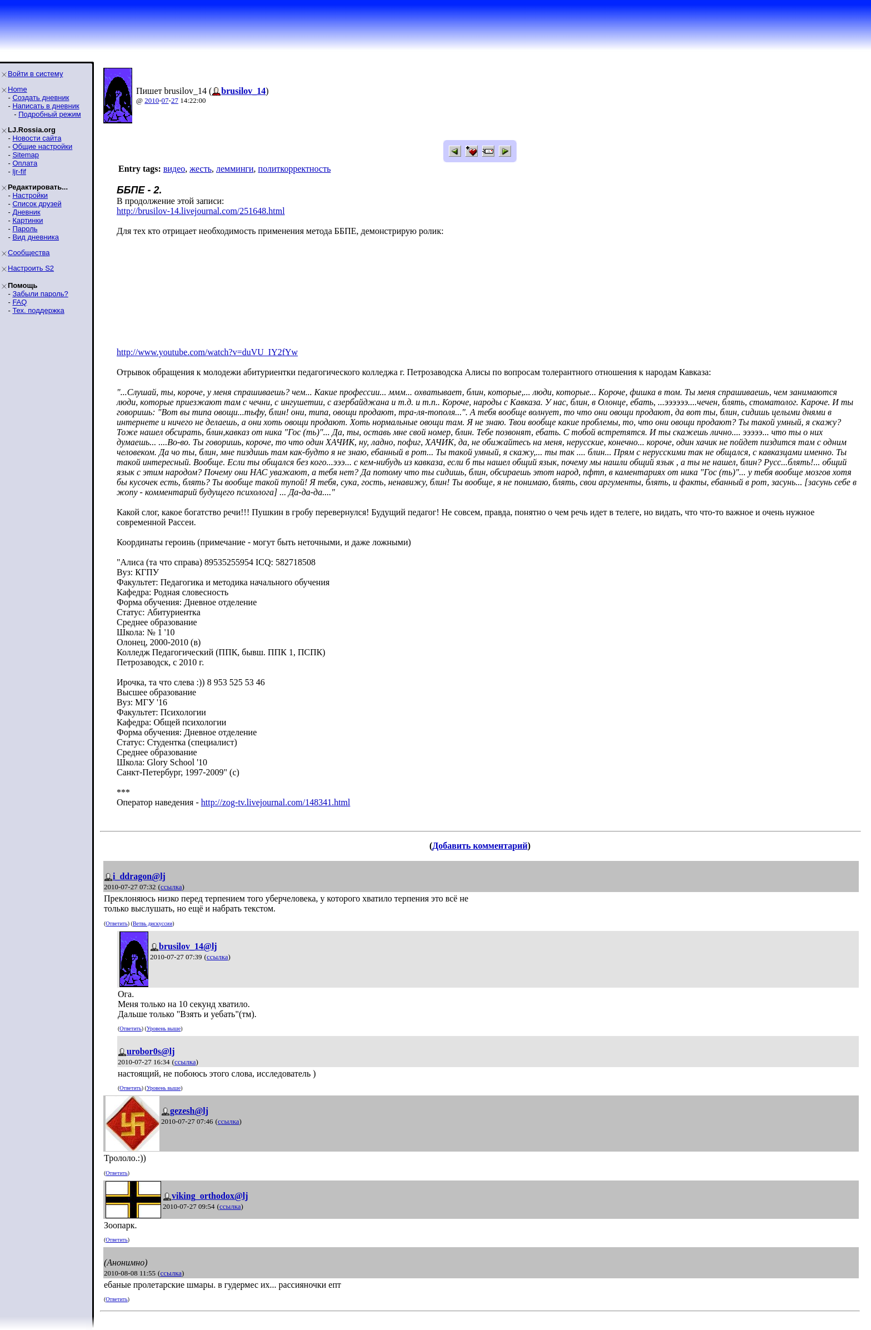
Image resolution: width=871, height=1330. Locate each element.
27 (174, 100)
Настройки (30, 195)
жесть (200, 168)
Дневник (26, 212)
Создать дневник (40, 97)
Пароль (24, 229)
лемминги (235, 168)
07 (165, 100)
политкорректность (294, 168)
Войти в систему (35, 73)
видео (174, 168)
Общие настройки (42, 146)
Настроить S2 (31, 268)
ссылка (171, 887)
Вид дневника (35, 237)
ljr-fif (19, 171)
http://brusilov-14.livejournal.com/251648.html (201, 211)
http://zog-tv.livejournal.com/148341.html (276, 802)
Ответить (116, 923)
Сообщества (29, 252)
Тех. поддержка (38, 310)
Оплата (24, 163)
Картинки (27, 220)
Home (17, 89)
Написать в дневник (45, 106)
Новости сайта (36, 138)
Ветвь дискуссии (152, 923)
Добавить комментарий (479, 845)
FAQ (19, 302)
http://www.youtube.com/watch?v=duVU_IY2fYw (207, 352)
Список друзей (36, 204)
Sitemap (25, 155)
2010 (151, 100)
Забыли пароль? (40, 294)
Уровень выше (164, 1028)
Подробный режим (49, 114)
